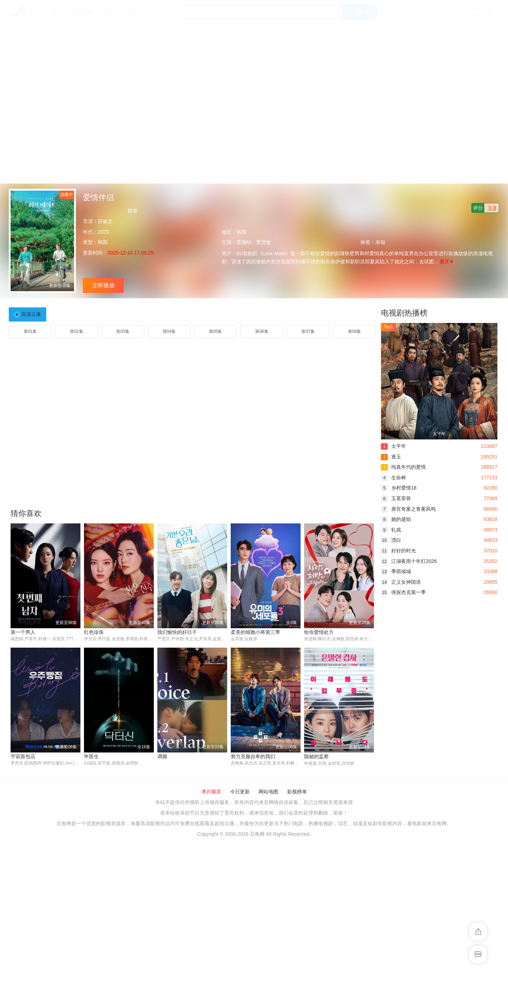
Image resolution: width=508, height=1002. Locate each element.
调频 (162, 756)
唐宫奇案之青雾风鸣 (408, 509)
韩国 (241, 232)
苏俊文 (105, 221)
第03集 (122, 331)
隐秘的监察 (316, 756)
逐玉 (391, 457)
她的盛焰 (396, 519)
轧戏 (391, 530)
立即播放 (103, 285)
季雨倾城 (396, 571)
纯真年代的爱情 (403, 467)
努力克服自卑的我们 (253, 756)
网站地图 (268, 792)
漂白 (391, 540)
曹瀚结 (243, 242)
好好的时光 (398, 550)
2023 (103, 232)
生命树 (393, 477)
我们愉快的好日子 (177, 632)
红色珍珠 (94, 632)
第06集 (261, 331)
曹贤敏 (263, 242)
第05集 (215, 331)
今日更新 (240, 792)
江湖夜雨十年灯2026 (409, 561)
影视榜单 (297, 792)
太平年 (393, 446)
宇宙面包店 (23, 756)
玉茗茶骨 (396, 498)
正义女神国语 (401, 582)
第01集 (30, 331)
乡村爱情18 (399, 488)
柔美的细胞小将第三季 (255, 632)
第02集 (76, 331)
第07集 (307, 331)
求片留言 (211, 792)
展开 (446, 261)
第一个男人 (23, 632)
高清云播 (31, 314)
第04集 (169, 331)
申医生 (91, 756)
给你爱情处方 (319, 632)
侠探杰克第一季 (403, 592)
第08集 (354, 331)
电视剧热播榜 (404, 312)
